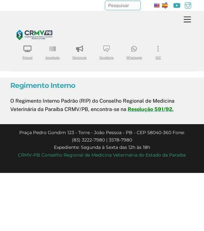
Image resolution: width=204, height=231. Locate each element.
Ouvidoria (106, 50)
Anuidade (52, 50)
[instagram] (188, 4)
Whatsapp (134, 50)
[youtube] (177, 4)
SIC (158, 50)
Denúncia (79, 50)
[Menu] (187, 19)
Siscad (27, 50)
